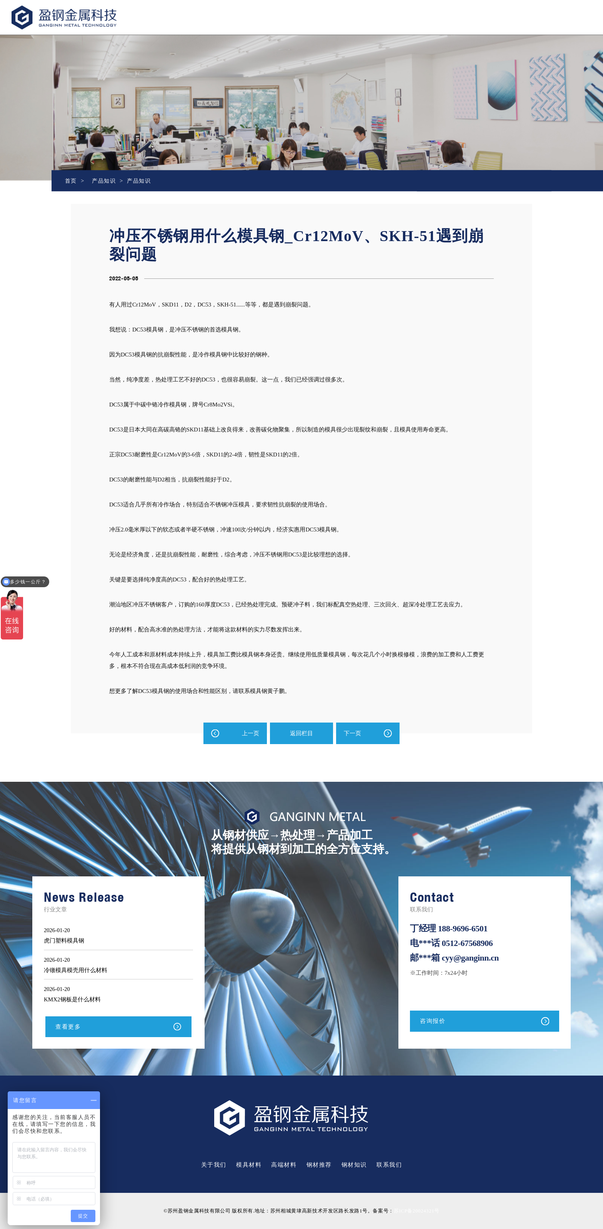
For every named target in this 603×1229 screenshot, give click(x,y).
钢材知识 (354, 1165)
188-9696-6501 (463, 928)
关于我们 (214, 1165)
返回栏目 (301, 733)
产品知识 (105, 181)
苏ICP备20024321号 (416, 1211)
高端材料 (284, 1165)
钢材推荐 (319, 1165)
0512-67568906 (468, 943)
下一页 (352, 733)
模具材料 (249, 1165)
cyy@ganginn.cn (471, 957)
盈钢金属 (89, 17)
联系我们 (389, 1165)
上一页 (250, 733)
